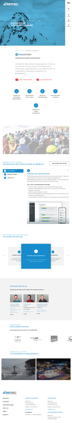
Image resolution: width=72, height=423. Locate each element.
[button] (68, 172)
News (4, 413)
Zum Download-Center (59, 165)
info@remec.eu (51, 411)
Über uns (5, 410)
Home (16, 50)
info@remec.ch (29, 411)
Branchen (6, 400)
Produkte (22, 50)
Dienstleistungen (8, 407)
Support (5, 417)
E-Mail (11, 316)
